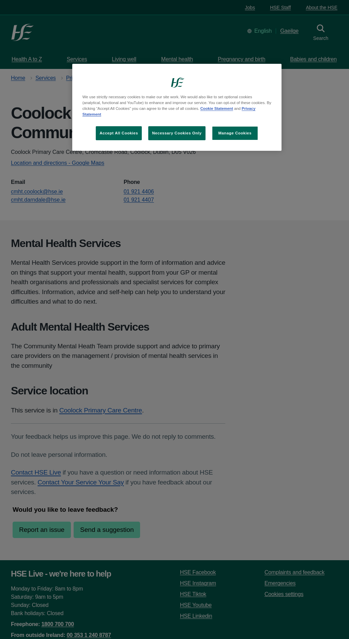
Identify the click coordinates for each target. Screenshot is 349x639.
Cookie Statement (216, 108)
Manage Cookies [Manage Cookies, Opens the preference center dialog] (235, 133)
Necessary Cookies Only (176, 133)
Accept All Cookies (119, 133)
